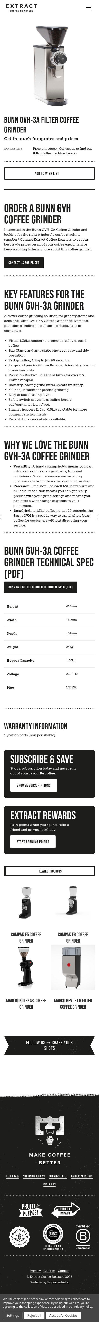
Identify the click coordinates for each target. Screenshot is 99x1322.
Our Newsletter (58, 1176)
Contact (63, 1271)
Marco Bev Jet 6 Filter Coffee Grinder (73, 1003)
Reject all (34, 1315)
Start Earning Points (33, 841)
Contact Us (49, 1184)
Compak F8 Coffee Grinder (73, 937)
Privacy (35, 1271)
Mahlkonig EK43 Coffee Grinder (26, 1003)
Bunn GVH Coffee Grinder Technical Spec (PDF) (40, 587)
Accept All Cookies (63, 1315)
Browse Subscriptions (34, 785)
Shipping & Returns (34, 1176)
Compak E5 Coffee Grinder (26, 937)
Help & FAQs (12, 1176)
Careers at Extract (82, 1176)
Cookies (49, 1271)
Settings (12, 1315)
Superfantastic (58, 1282)
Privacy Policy (83, 1306)
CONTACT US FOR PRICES (23, 262)
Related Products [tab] (50, 871)
